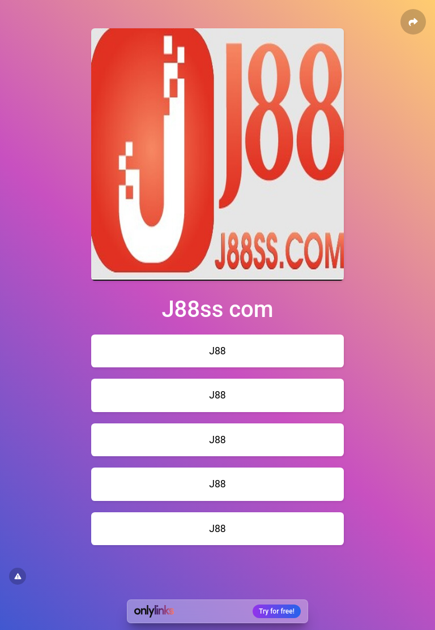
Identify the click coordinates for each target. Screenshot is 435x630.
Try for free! (277, 611)
